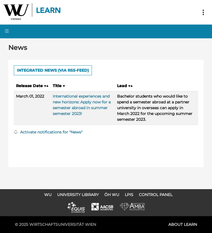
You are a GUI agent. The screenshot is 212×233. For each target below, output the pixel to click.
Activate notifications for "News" (48, 132)
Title (59, 85)
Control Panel (156, 194)
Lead (124, 85)
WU (48, 194)
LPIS (129, 194)
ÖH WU (111, 194)
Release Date (32, 85)
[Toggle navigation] (203, 12)
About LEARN (182, 224)
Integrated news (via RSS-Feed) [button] (53, 70)
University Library (78, 194)
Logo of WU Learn (32, 12)
